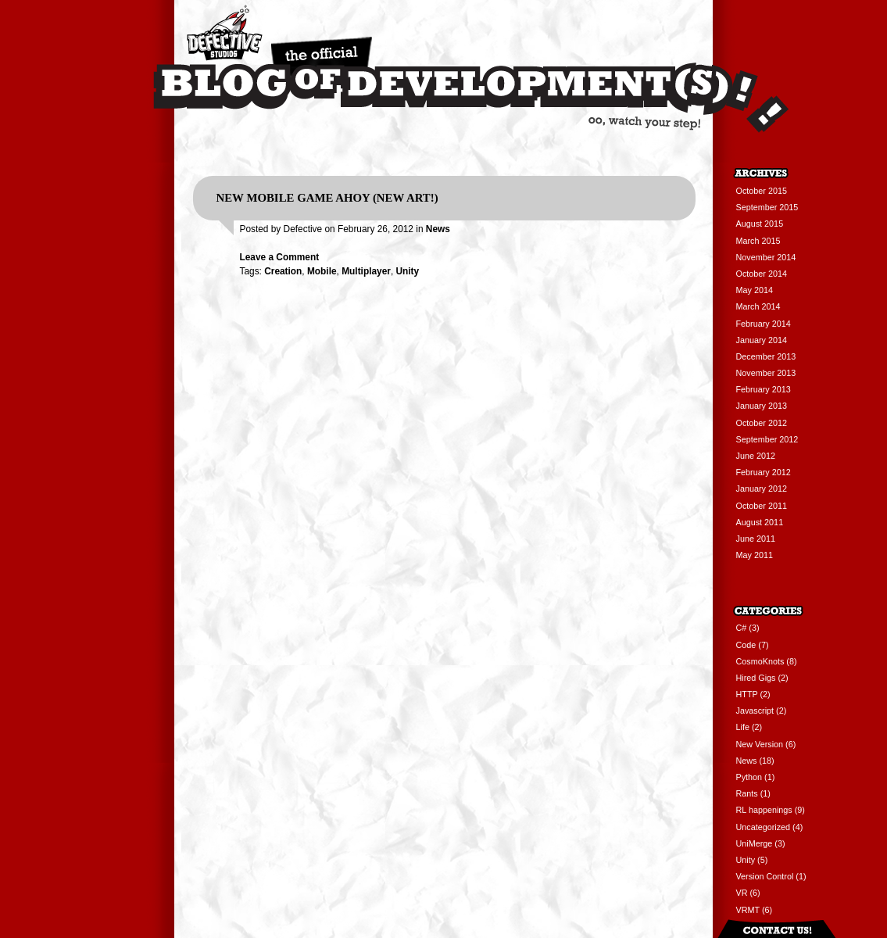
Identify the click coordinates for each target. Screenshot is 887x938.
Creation (283, 271)
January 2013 (761, 405)
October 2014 (761, 273)
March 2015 (758, 240)
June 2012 (755, 455)
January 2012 (761, 488)
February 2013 (763, 389)
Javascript (755, 710)
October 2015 (761, 190)
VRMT (748, 910)
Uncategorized (763, 827)
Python (749, 777)
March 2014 (758, 306)
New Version (760, 744)
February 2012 (763, 472)
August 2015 (760, 223)
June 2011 (755, 538)
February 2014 (763, 323)
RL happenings (764, 809)
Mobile (322, 271)
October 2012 (761, 423)
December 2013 (766, 356)
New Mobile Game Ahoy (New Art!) (327, 198)
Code (746, 645)
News (438, 229)
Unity (407, 271)
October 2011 (761, 505)
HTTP (747, 694)
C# (741, 627)
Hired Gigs (756, 677)
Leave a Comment (280, 257)
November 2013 (766, 373)
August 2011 (760, 522)
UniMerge (754, 843)
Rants (747, 793)
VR (742, 892)
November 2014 (766, 257)
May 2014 (754, 290)
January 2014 (761, 340)
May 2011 (754, 555)
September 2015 (767, 207)
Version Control (765, 876)
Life (742, 727)
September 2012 (767, 439)
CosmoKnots (760, 661)
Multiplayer (366, 271)
